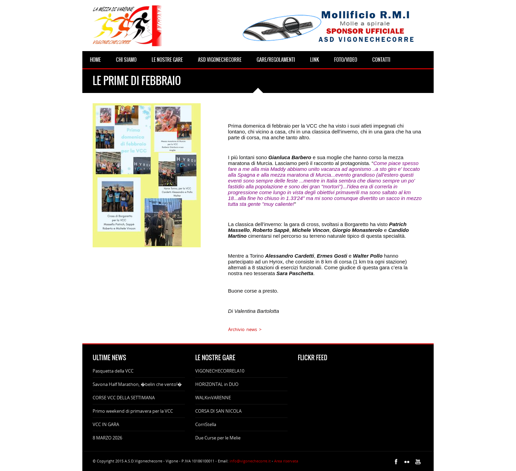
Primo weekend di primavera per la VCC (133, 411)
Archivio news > (244, 329)
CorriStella (205, 424)
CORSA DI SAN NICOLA (218, 411)
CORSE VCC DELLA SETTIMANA (124, 398)
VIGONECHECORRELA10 (219, 371)
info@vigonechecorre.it (250, 460)
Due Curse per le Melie (218, 438)
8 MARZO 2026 (107, 438)
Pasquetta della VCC (113, 371)
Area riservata (286, 460)
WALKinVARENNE (213, 398)
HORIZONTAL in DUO (216, 384)
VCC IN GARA (106, 424)
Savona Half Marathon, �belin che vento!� (137, 384)
